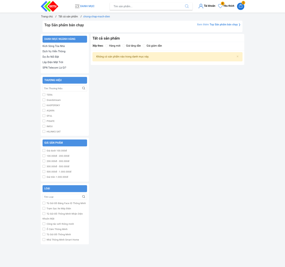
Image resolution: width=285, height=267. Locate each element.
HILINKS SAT (53, 131)
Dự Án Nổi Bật (51, 56)
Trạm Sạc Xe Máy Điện (58, 208)
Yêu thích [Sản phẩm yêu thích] (226, 5)
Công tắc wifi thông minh (60, 224)
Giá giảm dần (152, 45)
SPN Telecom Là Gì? (54, 67)
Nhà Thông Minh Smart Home (62, 239)
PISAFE (50, 121)
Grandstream (53, 100)
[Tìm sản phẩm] (145, 6)
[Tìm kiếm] (186, 6)
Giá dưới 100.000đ (56, 150)
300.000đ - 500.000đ (57, 166)
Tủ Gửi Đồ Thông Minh (58, 234)
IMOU (49, 126)
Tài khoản (207, 5)
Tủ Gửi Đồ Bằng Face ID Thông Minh (66, 203)
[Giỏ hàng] (240, 6)
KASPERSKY (53, 105)
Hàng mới (112, 45)
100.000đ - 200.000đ (57, 156)
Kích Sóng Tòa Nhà (54, 46)
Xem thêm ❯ (219, 24)
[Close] (237, 56)
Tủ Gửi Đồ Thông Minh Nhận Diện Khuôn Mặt (63, 216)
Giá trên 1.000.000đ (57, 177)
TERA (49, 94)
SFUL (49, 115)
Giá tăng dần (131, 45)
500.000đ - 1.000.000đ (58, 171)
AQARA (50, 110)
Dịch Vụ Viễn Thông (54, 51)
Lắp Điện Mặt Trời (53, 62)
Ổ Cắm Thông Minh (56, 229)
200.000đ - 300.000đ (57, 161)
